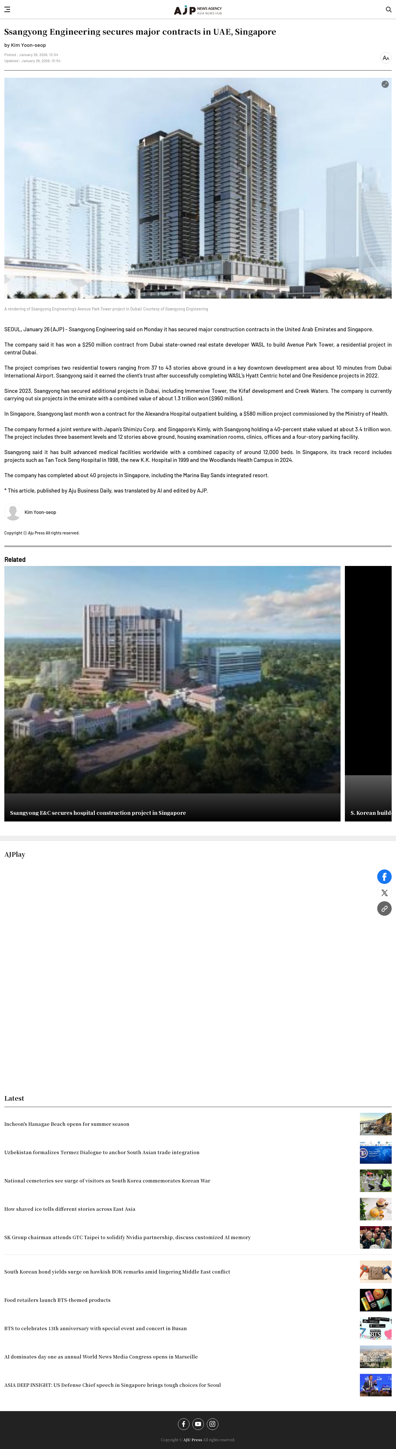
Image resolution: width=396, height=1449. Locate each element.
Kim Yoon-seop (40, 512)
